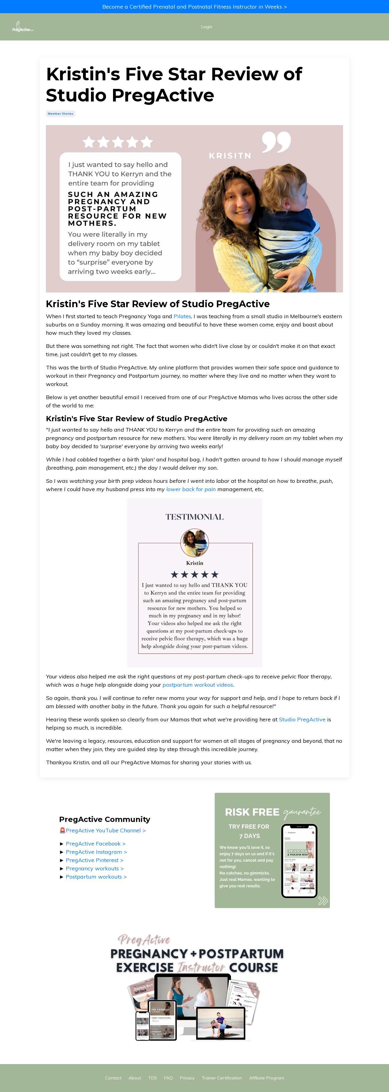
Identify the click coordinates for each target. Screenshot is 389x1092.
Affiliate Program (266, 1078)
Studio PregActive (302, 719)
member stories (61, 114)
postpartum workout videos (198, 684)
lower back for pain (191, 489)
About (135, 1078)
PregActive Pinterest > (94, 860)
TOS (152, 1078)
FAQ (168, 1078)
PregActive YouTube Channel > (106, 830)
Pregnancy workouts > (95, 868)
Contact (113, 1078)
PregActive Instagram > (96, 851)
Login (206, 26)
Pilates (182, 315)
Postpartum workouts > (96, 876)
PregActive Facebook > (96, 843)
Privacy (187, 1078)
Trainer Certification (222, 1078)
